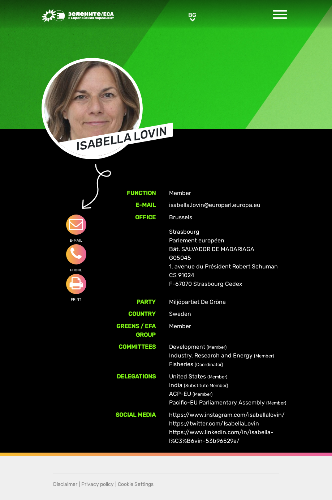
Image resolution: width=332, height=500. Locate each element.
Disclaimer (65, 484)
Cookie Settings (136, 484)
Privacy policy (97, 484)
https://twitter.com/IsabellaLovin (214, 423)
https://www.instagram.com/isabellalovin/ (227, 414)
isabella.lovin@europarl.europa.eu (214, 205)
